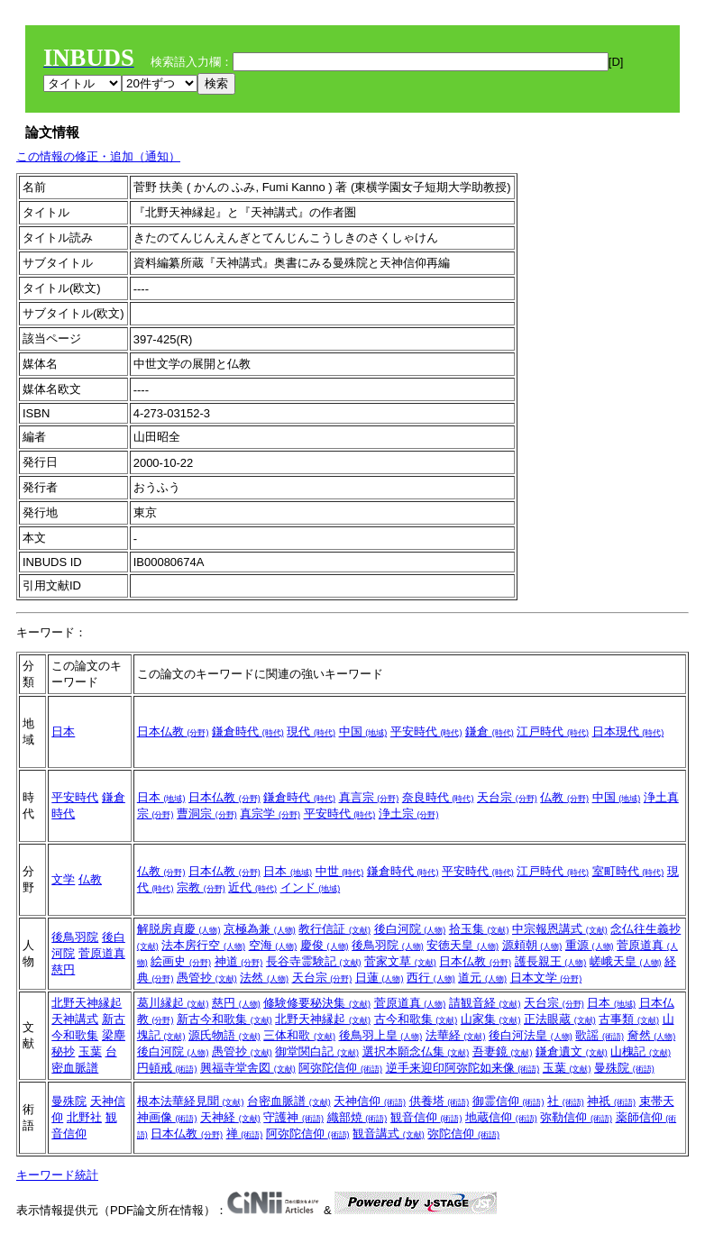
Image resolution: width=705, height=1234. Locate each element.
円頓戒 (167, 1067)
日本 (63, 731)
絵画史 (181, 961)
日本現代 (628, 731)
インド (310, 887)
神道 (239, 961)
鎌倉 (489, 731)
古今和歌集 (416, 1019)
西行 (431, 977)
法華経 (456, 1035)
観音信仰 (426, 1117)
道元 (482, 977)
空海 (273, 945)
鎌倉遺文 (572, 1051)
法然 (264, 977)
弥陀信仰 (463, 1133)
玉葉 (90, 1051)
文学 (63, 879)
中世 (340, 871)
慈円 (63, 969)
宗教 (201, 887)
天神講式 (74, 1019)
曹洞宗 (207, 813)
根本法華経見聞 (190, 1101)
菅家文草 (400, 961)
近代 (252, 887)
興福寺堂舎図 (248, 1067)
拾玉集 (479, 929)
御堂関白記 (317, 1051)
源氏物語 (224, 1035)
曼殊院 (624, 1067)
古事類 (629, 1019)
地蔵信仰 (501, 1117)
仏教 (564, 797)
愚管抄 (207, 977)
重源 (589, 945)
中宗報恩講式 (560, 929)
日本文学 (546, 977)
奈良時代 (438, 797)
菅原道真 (101, 953)
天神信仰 (370, 1101)
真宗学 (270, 813)
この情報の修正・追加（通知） (98, 156)
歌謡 (599, 1035)
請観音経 (485, 1003)
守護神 (293, 1117)
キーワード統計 (57, 1175)
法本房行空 (203, 945)
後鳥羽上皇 (381, 1035)
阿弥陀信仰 (340, 1067)
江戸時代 (553, 731)
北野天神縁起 (86, 1003)
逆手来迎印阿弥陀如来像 (463, 1067)
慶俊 (324, 945)
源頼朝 (532, 945)
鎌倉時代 (248, 731)
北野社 (84, 1117)
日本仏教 (173, 731)
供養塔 (439, 1101)
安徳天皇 (462, 945)
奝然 (651, 1035)
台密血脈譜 (289, 1101)
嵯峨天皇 (626, 961)
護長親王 (551, 961)
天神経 (230, 1117)
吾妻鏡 (502, 1051)
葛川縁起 (173, 1003)
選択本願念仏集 (416, 1051)
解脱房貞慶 (179, 929)
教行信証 (334, 929)
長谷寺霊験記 (314, 961)
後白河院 (410, 929)
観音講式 (388, 1133)
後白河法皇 (530, 1035)
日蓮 (379, 977)
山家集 (491, 1019)
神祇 (611, 1101)
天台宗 (507, 797)
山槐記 (640, 1051)
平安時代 (426, 731)
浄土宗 (409, 813)
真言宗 (369, 797)
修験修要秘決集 (317, 1003)
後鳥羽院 (74, 937)
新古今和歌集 (224, 1019)
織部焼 (357, 1117)
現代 (311, 731)
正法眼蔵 (560, 1019)
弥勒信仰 (576, 1117)
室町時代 (628, 871)
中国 (363, 731)
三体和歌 (299, 1035)
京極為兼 (260, 929)
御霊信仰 (508, 1101)
